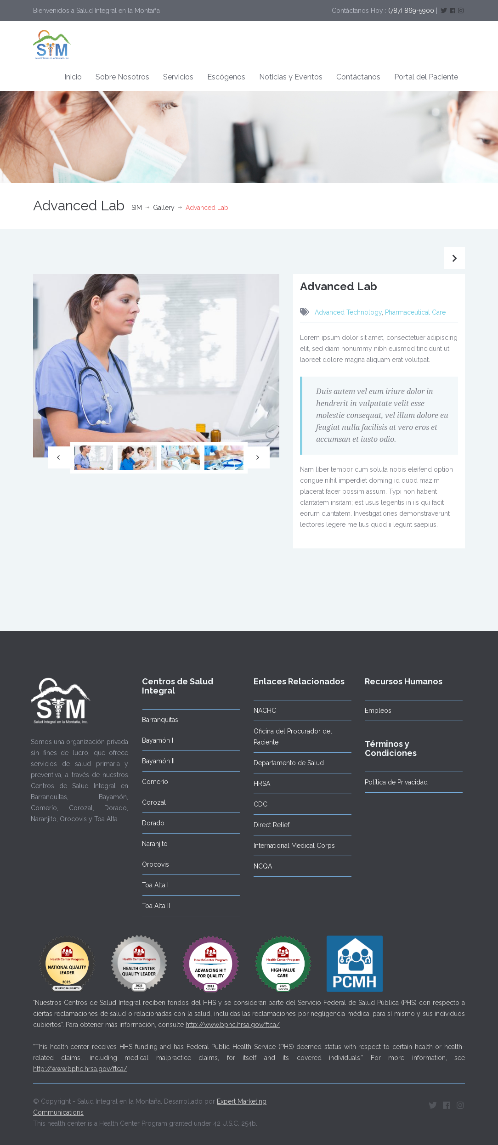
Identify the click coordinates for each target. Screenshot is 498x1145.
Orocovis (150, 864)
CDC (255, 804)
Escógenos (226, 77)
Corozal (149, 802)
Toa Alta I (150, 885)
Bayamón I (153, 740)
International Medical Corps (289, 845)
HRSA (257, 783)
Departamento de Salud (284, 763)
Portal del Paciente (426, 77)
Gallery (164, 207)
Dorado (148, 823)
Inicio (73, 77)
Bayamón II (153, 761)
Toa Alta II (151, 905)
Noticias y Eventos (291, 77)
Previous (59, 457)
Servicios (178, 77)
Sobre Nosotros (122, 77)
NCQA (258, 866)
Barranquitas (155, 719)
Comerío (150, 781)
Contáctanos (358, 77)
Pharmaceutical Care (415, 312)
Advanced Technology (348, 312)
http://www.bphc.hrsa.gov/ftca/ (233, 1020)
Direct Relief (266, 825)
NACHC (260, 710)
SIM (136, 207)
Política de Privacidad (391, 782)
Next (259, 457)
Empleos (373, 710)
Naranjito (150, 843)
